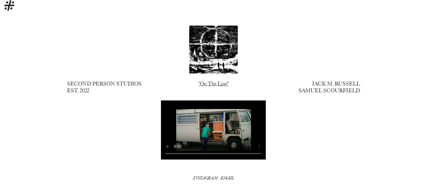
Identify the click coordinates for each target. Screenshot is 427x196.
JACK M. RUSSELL (336, 84)
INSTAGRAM (205, 178)
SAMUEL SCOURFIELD (329, 90)
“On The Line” (213, 84)
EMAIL (227, 178)
